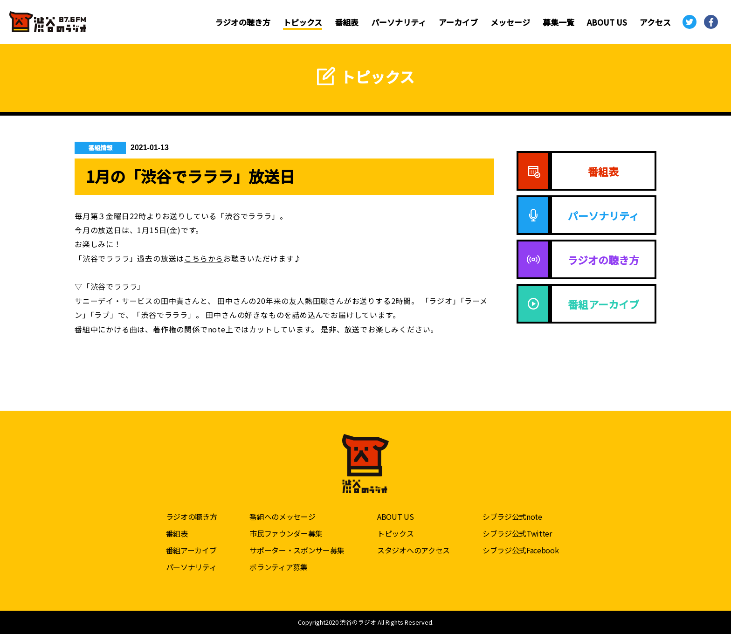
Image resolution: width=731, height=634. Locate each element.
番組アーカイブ (191, 550)
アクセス (655, 22)
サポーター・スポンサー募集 (297, 550)
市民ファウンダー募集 (286, 533)
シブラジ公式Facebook (521, 550)
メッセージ (510, 22)
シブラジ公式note (512, 516)
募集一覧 (558, 22)
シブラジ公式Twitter (517, 533)
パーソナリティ (398, 22)
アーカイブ (458, 22)
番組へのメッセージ (282, 516)
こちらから (203, 258)
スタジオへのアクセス (413, 550)
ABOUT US (607, 22)
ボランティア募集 (278, 566)
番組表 (347, 22)
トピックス (302, 22)
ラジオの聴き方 (242, 22)
